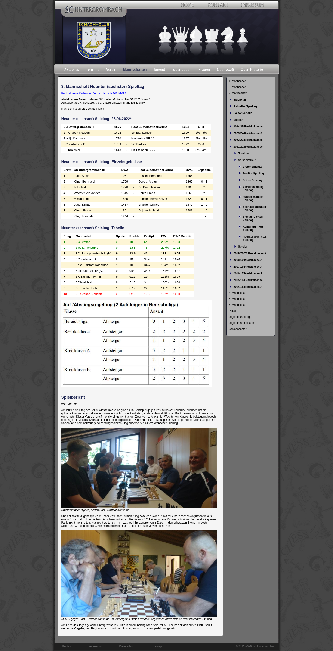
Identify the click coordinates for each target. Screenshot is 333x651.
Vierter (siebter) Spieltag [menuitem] (253, 188)
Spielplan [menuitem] (240, 99)
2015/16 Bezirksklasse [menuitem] (248, 280)
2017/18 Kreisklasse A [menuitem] (248, 266)
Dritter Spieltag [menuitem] (253, 180)
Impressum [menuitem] (95, 646)
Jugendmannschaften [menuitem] (242, 323)
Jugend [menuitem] (159, 69)
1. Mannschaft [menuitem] (237, 81)
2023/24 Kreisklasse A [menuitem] (248, 133)
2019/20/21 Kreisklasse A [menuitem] (250, 253)
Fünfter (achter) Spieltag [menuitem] (253, 198)
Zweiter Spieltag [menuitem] (253, 173)
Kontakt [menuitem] (67, 646)
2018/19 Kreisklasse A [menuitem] (248, 260)
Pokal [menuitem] (232, 311)
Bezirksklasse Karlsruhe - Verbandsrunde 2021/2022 (93, 93)
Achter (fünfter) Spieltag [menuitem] (253, 228)
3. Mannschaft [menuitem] (238, 93)
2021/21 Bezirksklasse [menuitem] (248, 146)
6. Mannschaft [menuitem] (237, 305)
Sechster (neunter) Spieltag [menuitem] (255, 208)
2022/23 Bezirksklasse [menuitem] (248, 140)
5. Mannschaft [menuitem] (237, 299)
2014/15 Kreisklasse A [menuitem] (248, 286)
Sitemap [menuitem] (156, 646)
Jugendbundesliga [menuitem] (240, 317)
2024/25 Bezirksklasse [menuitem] (248, 126)
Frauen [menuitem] (204, 69)
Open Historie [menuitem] (252, 69)
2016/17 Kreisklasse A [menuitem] (248, 273)
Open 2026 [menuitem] (225, 69)
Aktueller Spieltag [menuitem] (245, 106)
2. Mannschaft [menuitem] (237, 87)
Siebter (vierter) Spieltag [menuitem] (253, 218)
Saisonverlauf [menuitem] (243, 113)
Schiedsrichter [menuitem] (238, 329)
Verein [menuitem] (111, 69)
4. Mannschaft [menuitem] (237, 292)
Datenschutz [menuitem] (127, 646)
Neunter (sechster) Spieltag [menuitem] (255, 238)
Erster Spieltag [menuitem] (252, 166)
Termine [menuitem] (92, 69)
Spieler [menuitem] (238, 119)
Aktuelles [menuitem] (71, 69)
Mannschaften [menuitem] (135, 69)
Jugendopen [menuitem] (181, 69)
